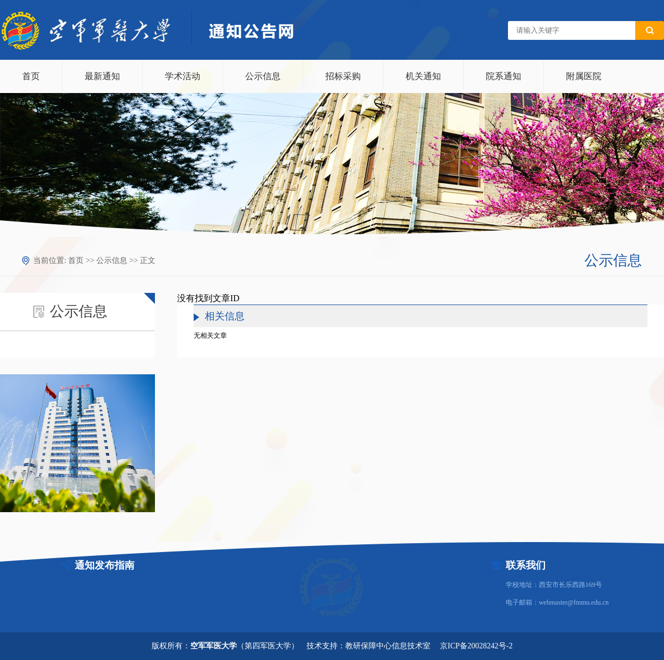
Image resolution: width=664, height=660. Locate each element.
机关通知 (423, 76)
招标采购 (343, 76)
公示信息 (263, 76)
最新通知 (102, 76)
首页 (31, 76)
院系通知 (503, 76)
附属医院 (583, 76)
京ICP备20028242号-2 (476, 646)
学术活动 (182, 76)
